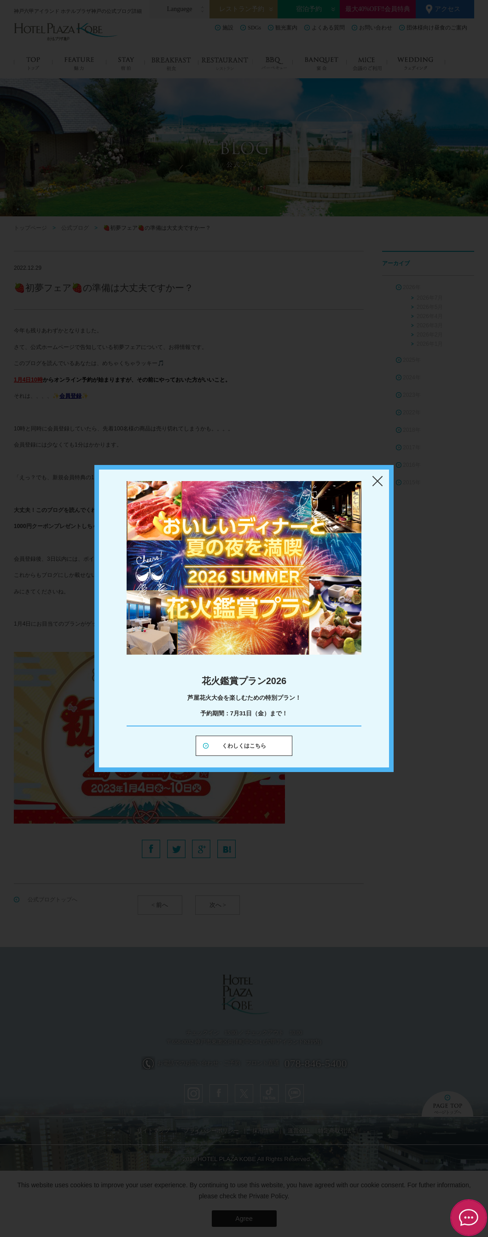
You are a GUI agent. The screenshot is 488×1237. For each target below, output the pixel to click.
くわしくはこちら (244, 746)
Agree (243, 1218)
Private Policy (268, 1196)
